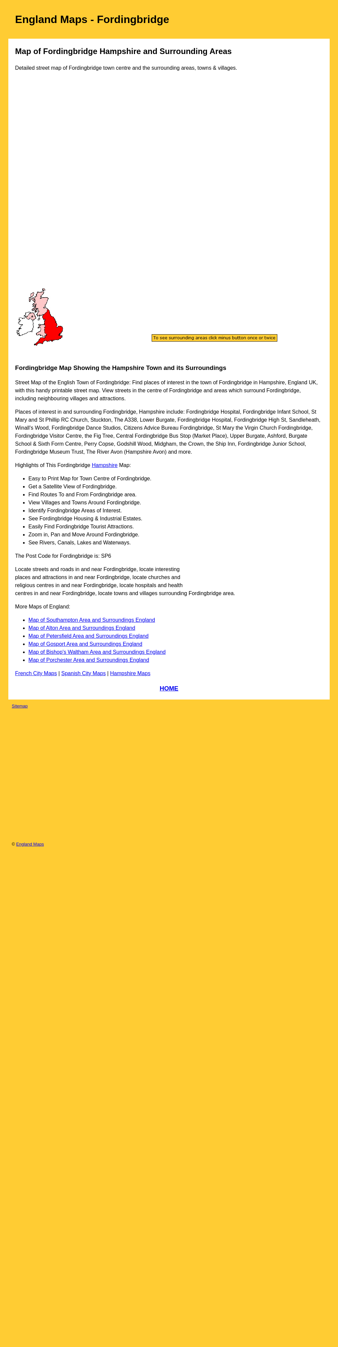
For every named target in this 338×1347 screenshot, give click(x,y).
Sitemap (20, 706)
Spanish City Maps (83, 673)
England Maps (30, 844)
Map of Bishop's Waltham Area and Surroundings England (97, 652)
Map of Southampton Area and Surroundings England (91, 620)
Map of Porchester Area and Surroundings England (88, 660)
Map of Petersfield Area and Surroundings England (88, 636)
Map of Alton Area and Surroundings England (81, 628)
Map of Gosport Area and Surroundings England (85, 644)
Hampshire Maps (130, 673)
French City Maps (36, 673)
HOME (169, 688)
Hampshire (104, 465)
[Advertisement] (43, 186)
